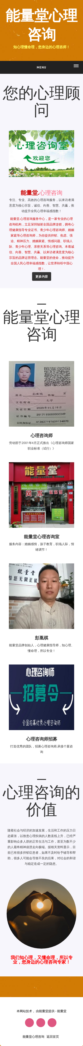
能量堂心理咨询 (41, 25)
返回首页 (52, 1036)
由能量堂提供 (45, 1011)
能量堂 (61, 1011)
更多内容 (41, 276)
